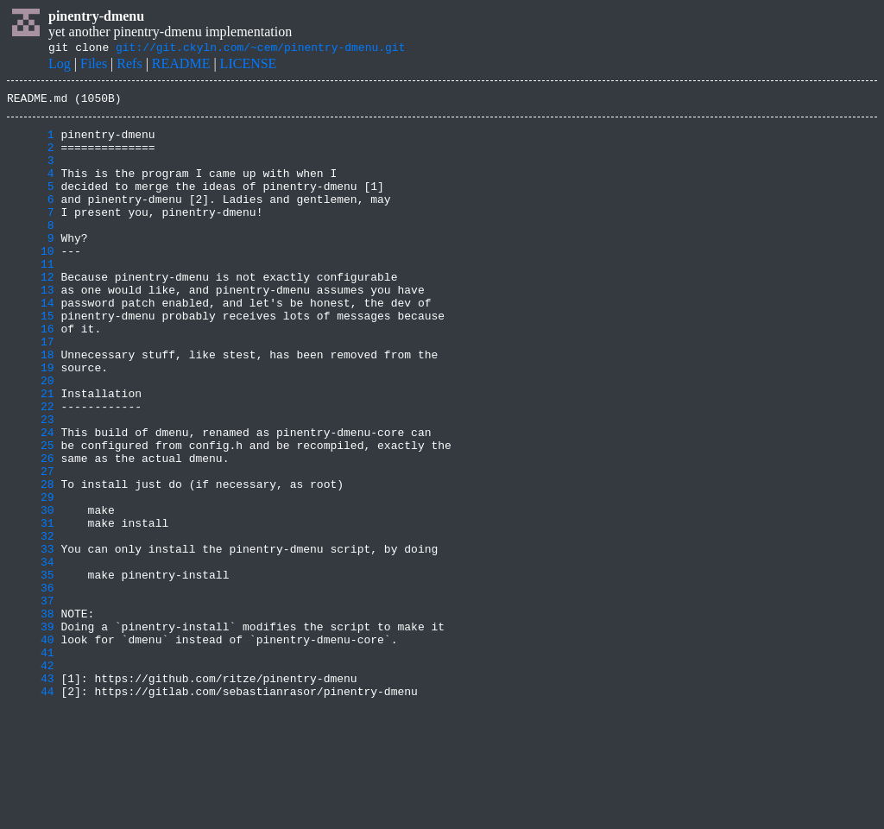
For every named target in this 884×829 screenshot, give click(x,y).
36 (30, 685)
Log (59, 66)
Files (93, 66)
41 (30, 763)
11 (30, 297)
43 (30, 794)
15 (30, 359)
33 (30, 639)
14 (30, 343)
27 (30, 546)
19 (30, 421)
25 (30, 514)
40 (30, 748)
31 (30, 608)
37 (30, 701)
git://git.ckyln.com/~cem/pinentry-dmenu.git (260, 49)
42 (30, 779)
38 (30, 717)
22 (30, 468)
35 (30, 670)
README (181, 66)
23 (30, 483)
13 (30, 328)
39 (30, 732)
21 (30, 452)
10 (30, 281)
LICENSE (248, 66)
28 (30, 561)
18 (30, 406)
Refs (129, 66)
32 (30, 623)
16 (30, 375)
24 (30, 499)
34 (30, 654)
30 (30, 592)
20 (30, 437)
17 (30, 390)
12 (30, 312)
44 (30, 810)
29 (30, 577)
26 (30, 530)
